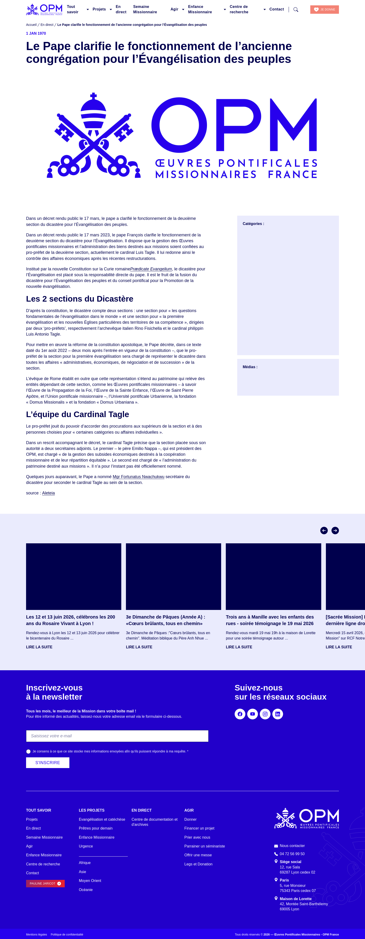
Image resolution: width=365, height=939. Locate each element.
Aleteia (48, 493)
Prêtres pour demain (96, 828)
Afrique (85, 863)
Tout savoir (72, 9)
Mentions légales (36, 934)
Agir (175, 9)
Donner (190, 819)
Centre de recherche (239, 9)
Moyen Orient (90, 881)
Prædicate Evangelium (151, 269)
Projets (99, 9)
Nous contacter (292, 846)
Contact (277, 9)
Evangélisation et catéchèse (102, 819)
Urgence (86, 846)
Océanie (86, 890)
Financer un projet (199, 828)
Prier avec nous (197, 837)
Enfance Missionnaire (200, 9)
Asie (82, 872)
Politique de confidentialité (67, 934)
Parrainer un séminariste (204, 846)
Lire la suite (39, 647)
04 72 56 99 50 (292, 854)
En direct (121, 9)
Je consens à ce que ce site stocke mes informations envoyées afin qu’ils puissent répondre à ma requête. (110, 751)
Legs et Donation (198, 864)
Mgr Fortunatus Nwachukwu (139, 476)
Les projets (92, 810)
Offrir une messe (198, 855)
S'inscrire (47, 762)
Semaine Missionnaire (145, 9)
